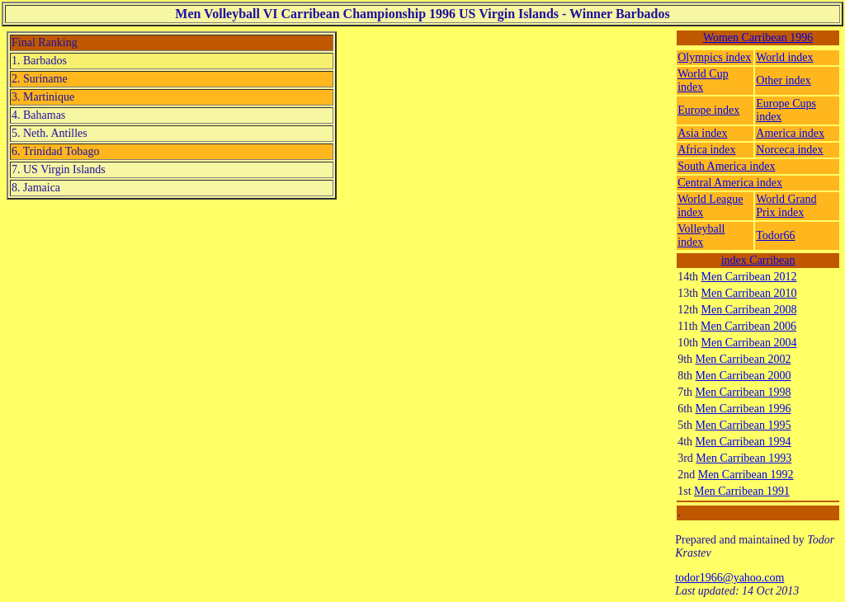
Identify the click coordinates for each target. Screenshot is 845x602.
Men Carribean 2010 (749, 293)
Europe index (708, 110)
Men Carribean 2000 (743, 375)
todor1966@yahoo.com (729, 577)
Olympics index (714, 57)
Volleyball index (701, 235)
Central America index (729, 182)
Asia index (702, 133)
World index (784, 57)
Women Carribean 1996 (758, 37)
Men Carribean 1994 (743, 441)
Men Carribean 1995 (743, 425)
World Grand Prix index (786, 206)
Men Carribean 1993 (743, 458)
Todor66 (775, 235)
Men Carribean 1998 (743, 392)
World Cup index (702, 80)
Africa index (706, 149)
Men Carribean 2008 (749, 309)
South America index (726, 166)
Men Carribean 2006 (748, 326)
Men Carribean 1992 (746, 474)
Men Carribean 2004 (749, 342)
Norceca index (789, 149)
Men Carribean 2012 (749, 276)
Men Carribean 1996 (743, 408)
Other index (783, 80)
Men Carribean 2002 (743, 359)
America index (790, 133)
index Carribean (758, 260)
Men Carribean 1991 (742, 491)
